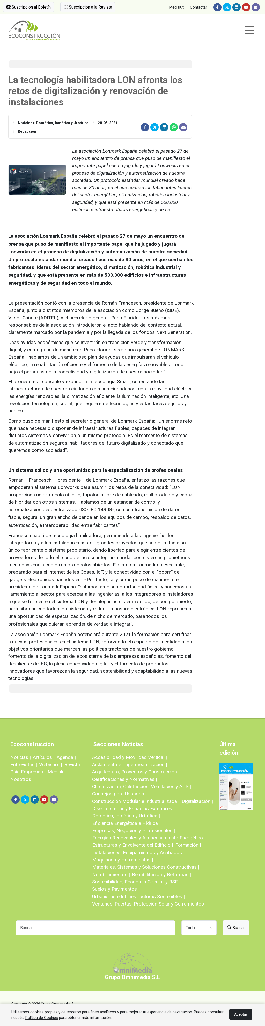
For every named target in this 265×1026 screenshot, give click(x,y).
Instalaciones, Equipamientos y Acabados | (138, 853)
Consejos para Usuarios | (119, 794)
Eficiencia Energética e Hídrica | (126, 823)
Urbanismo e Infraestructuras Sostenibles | (138, 897)
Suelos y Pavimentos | (115, 889)
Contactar (198, 7)
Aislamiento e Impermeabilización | (129, 764)
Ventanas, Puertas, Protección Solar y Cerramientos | (149, 904)
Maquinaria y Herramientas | (122, 860)
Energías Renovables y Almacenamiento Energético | (148, 838)
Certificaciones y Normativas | (124, 779)
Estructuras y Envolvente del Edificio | (132, 845)
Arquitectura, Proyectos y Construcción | (136, 772)
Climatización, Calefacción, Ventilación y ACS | (141, 786)
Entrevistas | (23, 764)
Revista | (73, 764)
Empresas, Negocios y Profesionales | (133, 830)
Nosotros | (22, 779)
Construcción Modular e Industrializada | (136, 801)
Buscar (236, 927)
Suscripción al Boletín (28, 7)
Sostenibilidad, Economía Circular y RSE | (136, 882)
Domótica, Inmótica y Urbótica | (126, 816)
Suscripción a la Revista (88, 7)
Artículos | (44, 757)
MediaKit (176, 7)
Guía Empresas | (28, 772)
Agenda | (66, 757)
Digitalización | (197, 801)
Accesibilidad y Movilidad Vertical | (129, 757)
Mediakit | (58, 772)
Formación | (188, 845)
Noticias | (20, 757)
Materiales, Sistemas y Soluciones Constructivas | (145, 867)
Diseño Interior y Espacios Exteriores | (133, 808)
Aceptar (240, 1014)
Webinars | (50, 764)
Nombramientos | (111, 875)
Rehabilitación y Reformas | (161, 875)
